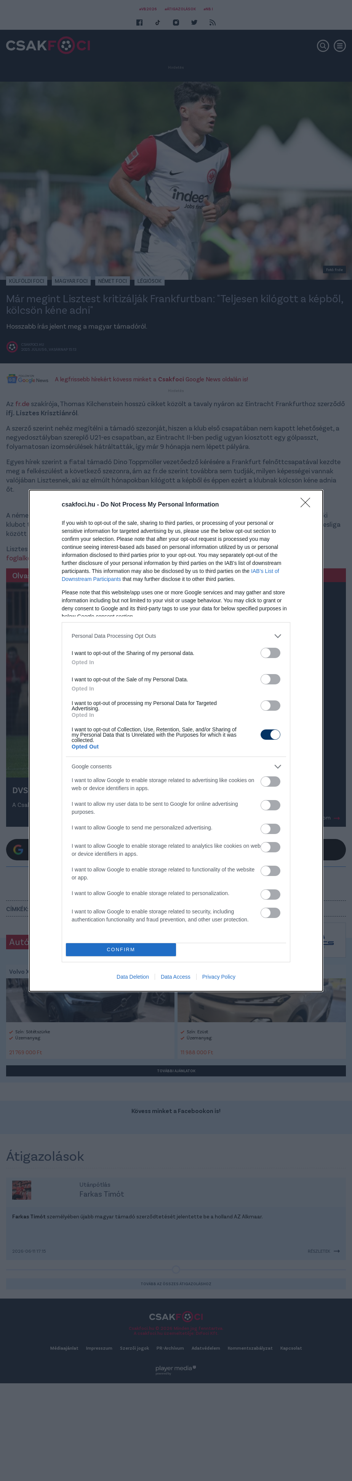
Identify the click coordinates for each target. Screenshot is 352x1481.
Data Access (175, 977)
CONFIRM (121, 949)
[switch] (270, 653)
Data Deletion (133, 977)
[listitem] (176, 636)
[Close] (308, 505)
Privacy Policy (218, 977)
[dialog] (176, 740)
